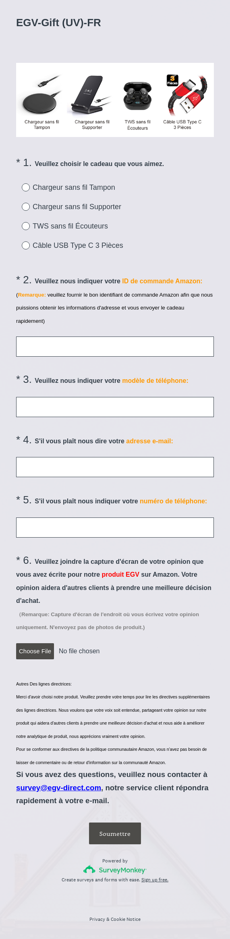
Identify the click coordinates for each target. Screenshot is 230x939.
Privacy (97, 919)
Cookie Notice (126, 919)
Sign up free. (154, 880)
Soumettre (115, 833)
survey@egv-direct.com (58, 787)
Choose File (35, 651)
